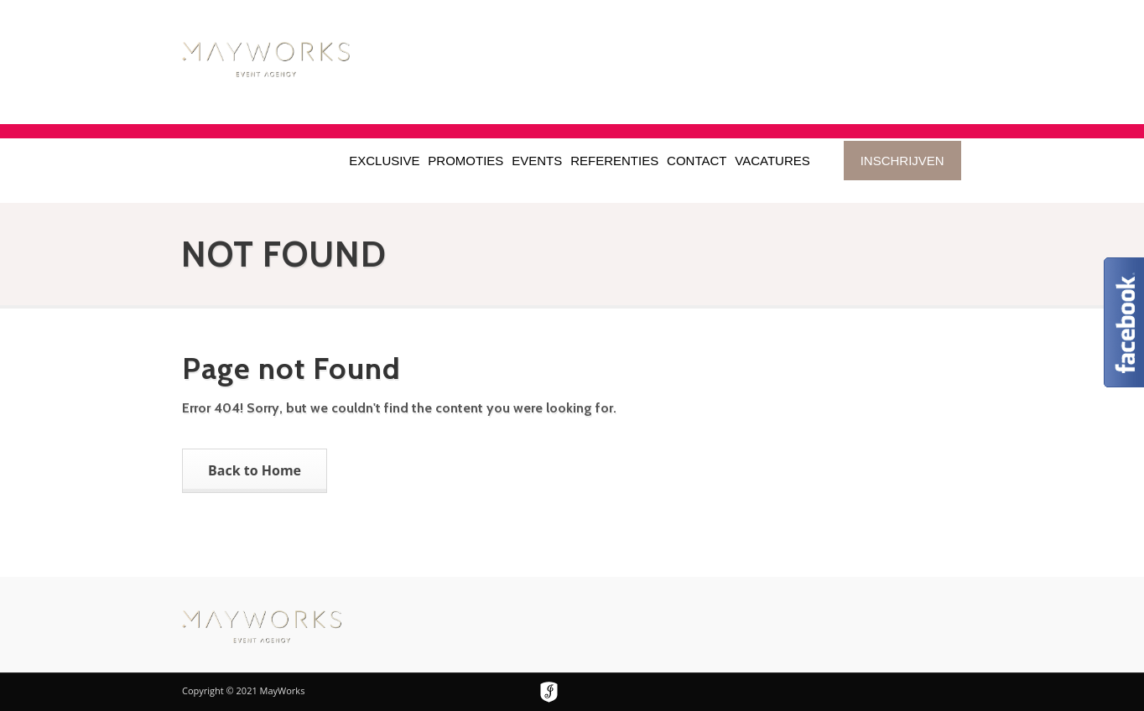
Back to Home (254, 470)
